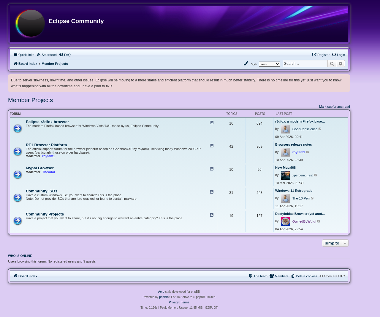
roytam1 (48, 156)
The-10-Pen (301, 198)
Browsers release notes (293, 144)
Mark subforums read (334, 106)
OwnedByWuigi (304, 221)
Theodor (48, 172)
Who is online (20, 256)
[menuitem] (46, 54)
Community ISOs (41, 191)
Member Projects (30, 100)
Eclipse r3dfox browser (47, 122)
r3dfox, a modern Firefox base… (300, 121)
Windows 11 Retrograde (293, 190)
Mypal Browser (40, 168)
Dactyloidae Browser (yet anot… (300, 213)
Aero (161, 291)
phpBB (163, 297)
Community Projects (45, 214)
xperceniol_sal (302, 175)
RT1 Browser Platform (46, 145)
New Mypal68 (285, 167)
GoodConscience (304, 129)
